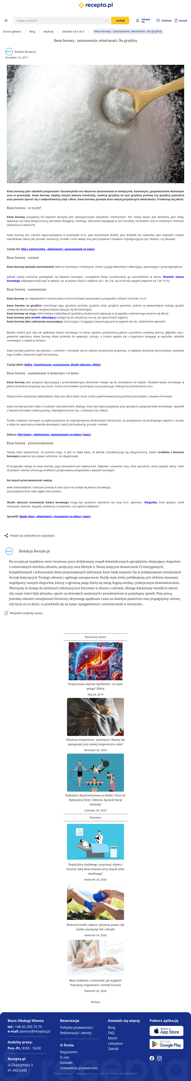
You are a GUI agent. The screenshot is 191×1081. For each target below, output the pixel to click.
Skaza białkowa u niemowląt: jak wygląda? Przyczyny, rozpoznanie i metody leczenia (95, 983)
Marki (112, 1038)
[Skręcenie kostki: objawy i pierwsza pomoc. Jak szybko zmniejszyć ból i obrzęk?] (95, 902)
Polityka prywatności (76, 1027)
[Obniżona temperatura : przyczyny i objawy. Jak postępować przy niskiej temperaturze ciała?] (95, 717)
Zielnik (113, 1048)
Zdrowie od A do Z (73, 31)
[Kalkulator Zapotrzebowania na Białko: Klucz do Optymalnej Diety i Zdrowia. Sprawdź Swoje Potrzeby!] (95, 773)
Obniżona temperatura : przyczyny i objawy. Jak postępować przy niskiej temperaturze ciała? (95, 742)
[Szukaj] (106, 20)
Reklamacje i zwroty (76, 1032)
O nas (64, 1057)
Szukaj (120, 20)
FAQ (111, 1032)
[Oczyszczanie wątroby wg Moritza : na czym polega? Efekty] (95, 661)
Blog (32, 31)
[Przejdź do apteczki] (164, 20)
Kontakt (66, 1062)
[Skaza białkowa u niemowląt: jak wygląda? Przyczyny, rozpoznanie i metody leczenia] (95, 958)
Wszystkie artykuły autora (26, 613)
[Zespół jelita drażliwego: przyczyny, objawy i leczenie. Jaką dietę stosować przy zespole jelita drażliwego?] (95, 842)
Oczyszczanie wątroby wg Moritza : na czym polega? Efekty (95, 686)
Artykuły (48, 31)
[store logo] (95, 5)
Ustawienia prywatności (79, 1068)
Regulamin (68, 1052)
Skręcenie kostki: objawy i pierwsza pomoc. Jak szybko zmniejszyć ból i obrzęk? (95, 927)
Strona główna (12, 31)
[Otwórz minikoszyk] (181, 20)
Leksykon (115, 1043)
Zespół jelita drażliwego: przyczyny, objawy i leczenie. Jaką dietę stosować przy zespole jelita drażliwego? (95, 869)
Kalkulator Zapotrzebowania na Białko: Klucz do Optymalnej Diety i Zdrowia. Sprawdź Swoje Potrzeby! (95, 800)
